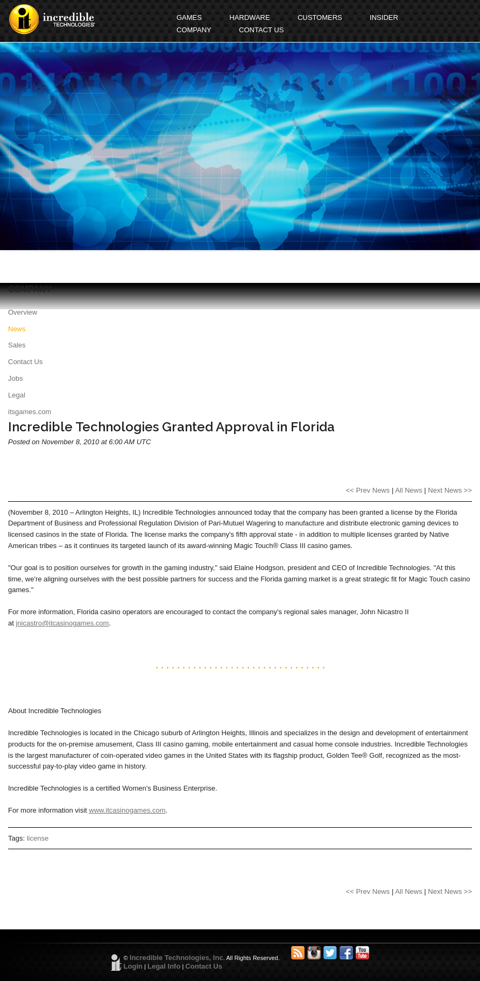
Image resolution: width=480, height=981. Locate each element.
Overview (22, 312)
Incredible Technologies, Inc (176, 958)
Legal (16, 395)
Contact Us (25, 362)
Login (133, 966)
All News (408, 490)
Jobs (15, 378)
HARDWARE (249, 17)
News (17, 329)
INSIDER (384, 17)
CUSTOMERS (320, 17)
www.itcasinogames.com (127, 810)
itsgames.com (29, 412)
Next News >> (450, 490)
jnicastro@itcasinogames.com (62, 623)
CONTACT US (261, 30)
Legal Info (163, 966)
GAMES (189, 17)
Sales (17, 345)
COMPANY (194, 30)
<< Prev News (368, 490)
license (37, 838)
